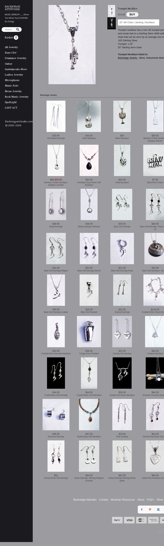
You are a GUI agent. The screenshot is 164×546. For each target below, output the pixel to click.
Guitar (8, 64)
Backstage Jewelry (127, 58)
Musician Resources (123, 499)
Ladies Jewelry (14, 75)
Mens (142, 58)
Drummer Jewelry (15, 58)
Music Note (11, 86)
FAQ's (150, 499)
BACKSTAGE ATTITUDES (12, 8)
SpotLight (11, 102)
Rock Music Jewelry (16, 97)
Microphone (12, 80)
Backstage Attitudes (85, 499)
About (140, 499)
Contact (103, 499)
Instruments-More (16, 69)
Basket (9, 37)
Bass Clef (10, 53)
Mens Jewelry (13, 91)
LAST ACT (11, 108)
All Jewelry (11, 47)
